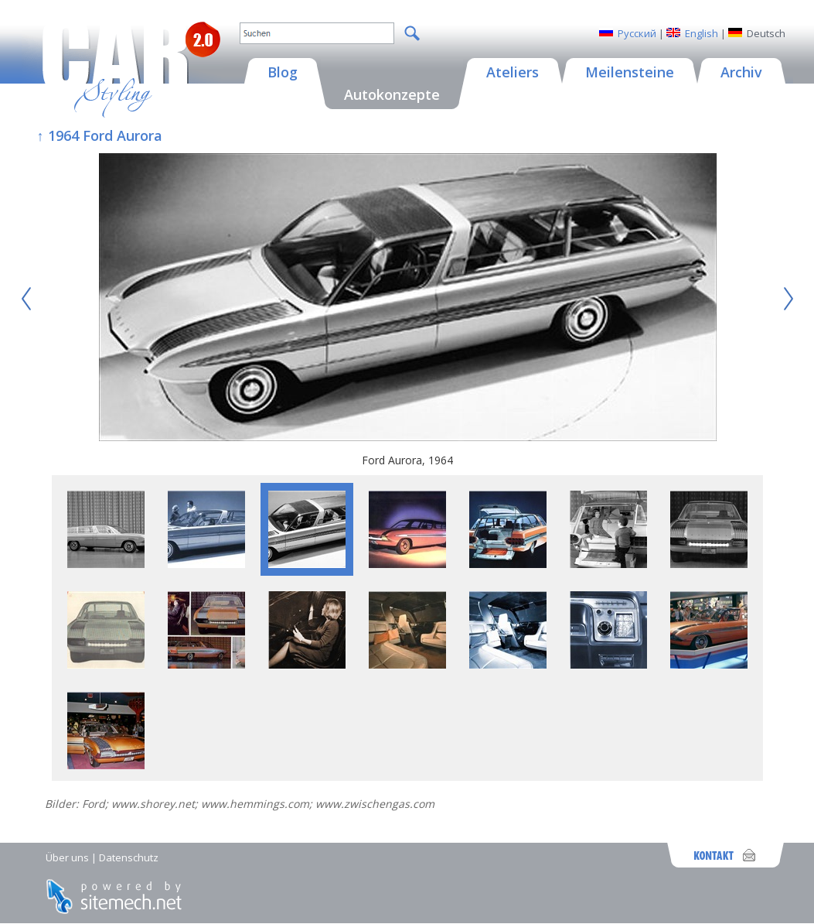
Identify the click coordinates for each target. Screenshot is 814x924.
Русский (637, 33)
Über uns (67, 857)
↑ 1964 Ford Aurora (99, 135)
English (701, 33)
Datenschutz (128, 857)
